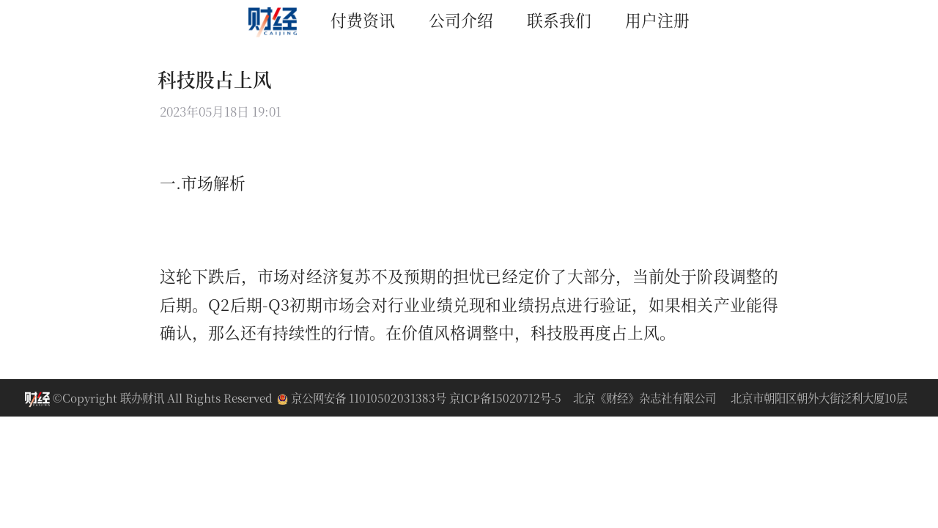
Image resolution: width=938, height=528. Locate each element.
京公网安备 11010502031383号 (363, 397)
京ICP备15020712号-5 (505, 397)
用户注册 (657, 19)
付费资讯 (362, 19)
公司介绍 (461, 19)
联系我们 (559, 19)
